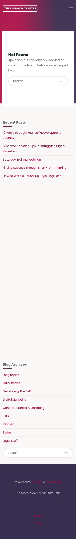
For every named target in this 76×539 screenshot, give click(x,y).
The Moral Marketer (20, 8)
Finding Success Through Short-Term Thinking (34, 168)
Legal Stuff (10, 441)
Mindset (8, 424)
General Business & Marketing (23, 408)
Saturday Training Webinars (22, 160)
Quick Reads (11, 383)
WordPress (53, 482)
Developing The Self (17, 391)
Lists (6, 416)
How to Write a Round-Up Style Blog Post (32, 176)
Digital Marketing (14, 400)
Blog (38, 523)
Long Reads (11, 375)
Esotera (37, 482)
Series (7, 432)
